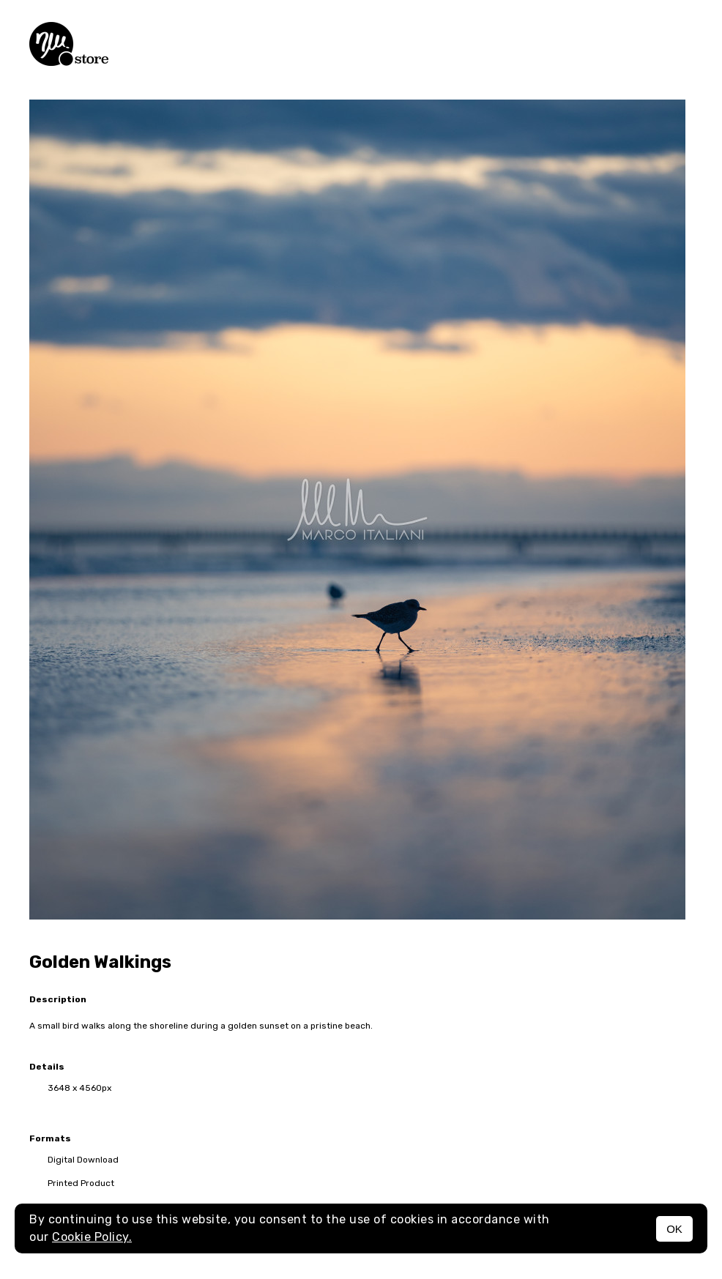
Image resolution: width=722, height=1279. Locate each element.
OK (674, 1229)
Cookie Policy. (92, 1237)
